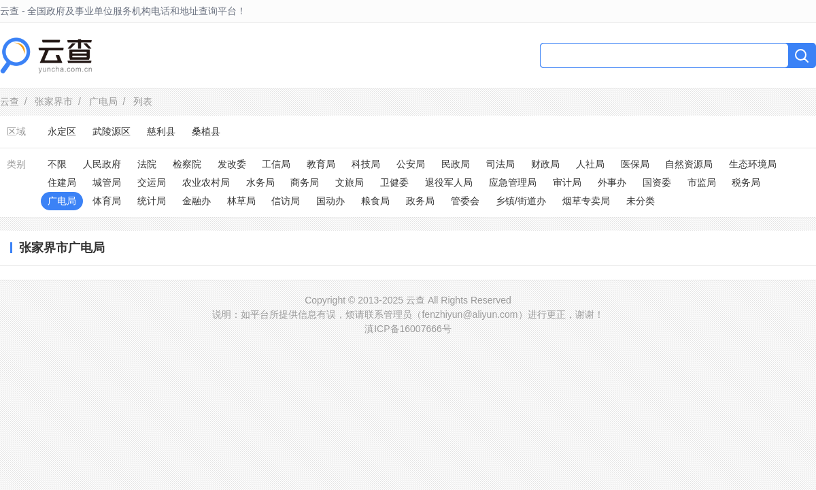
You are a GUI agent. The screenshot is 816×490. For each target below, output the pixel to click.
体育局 (106, 200)
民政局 (455, 164)
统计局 (151, 200)
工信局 (276, 164)
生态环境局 (753, 164)
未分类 (640, 200)
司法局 (500, 164)
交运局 (151, 182)
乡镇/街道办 (521, 200)
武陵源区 (111, 131)
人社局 (590, 164)
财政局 (545, 164)
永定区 (62, 131)
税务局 (746, 182)
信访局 (285, 200)
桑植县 (206, 131)
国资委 (657, 182)
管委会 (465, 200)
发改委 (232, 164)
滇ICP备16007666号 (408, 328)
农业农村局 (206, 182)
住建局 (62, 182)
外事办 (612, 182)
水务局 (260, 182)
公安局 (410, 164)
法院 (146, 164)
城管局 (106, 182)
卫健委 (394, 182)
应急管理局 (513, 182)
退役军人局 (449, 182)
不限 (57, 164)
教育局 (321, 164)
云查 (9, 101)
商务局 (304, 182)
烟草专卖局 (586, 200)
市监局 (701, 182)
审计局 (567, 182)
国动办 (330, 200)
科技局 (366, 164)
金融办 (196, 200)
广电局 (103, 101)
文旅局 (349, 182)
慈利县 (161, 131)
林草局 (241, 200)
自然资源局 (689, 164)
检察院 (187, 164)
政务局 (420, 200)
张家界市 (54, 101)
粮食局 (375, 200)
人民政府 (102, 164)
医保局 (635, 164)
